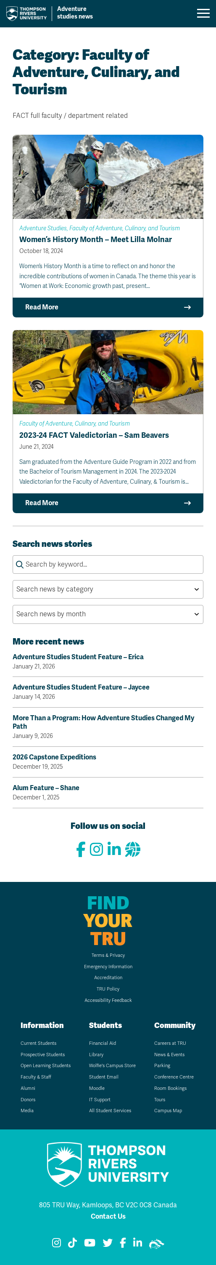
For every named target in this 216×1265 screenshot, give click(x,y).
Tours (159, 1100)
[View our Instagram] (96, 850)
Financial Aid (102, 1043)
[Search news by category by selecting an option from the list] (108, 589)
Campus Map (168, 1110)
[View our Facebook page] (81, 850)
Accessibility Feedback (108, 1000)
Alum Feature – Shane (108, 793)
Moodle (97, 1088)
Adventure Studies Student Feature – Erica (108, 662)
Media (27, 1110)
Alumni (28, 1088)
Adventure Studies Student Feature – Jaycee (108, 692)
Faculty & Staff (36, 1077)
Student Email (104, 1077)
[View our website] (132, 850)
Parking (162, 1065)
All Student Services (110, 1110)
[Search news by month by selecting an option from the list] (108, 614)
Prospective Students (43, 1054)
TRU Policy (108, 989)
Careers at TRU (170, 1043)
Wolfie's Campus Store (112, 1065)
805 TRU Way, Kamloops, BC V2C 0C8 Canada (108, 1205)
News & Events (169, 1054)
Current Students (38, 1043)
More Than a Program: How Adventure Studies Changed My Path (108, 727)
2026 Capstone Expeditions (108, 762)
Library (96, 1054)
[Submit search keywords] (20, 564)
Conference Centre (174, 1077)
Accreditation (108, 977)
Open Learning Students (46, 1065)
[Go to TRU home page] (56, 13)
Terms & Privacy (108, 955)
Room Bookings (170, 1088)
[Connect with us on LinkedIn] (114, 850)
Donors (28, 1100)
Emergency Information (108, 966)
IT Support (100, 1100)
